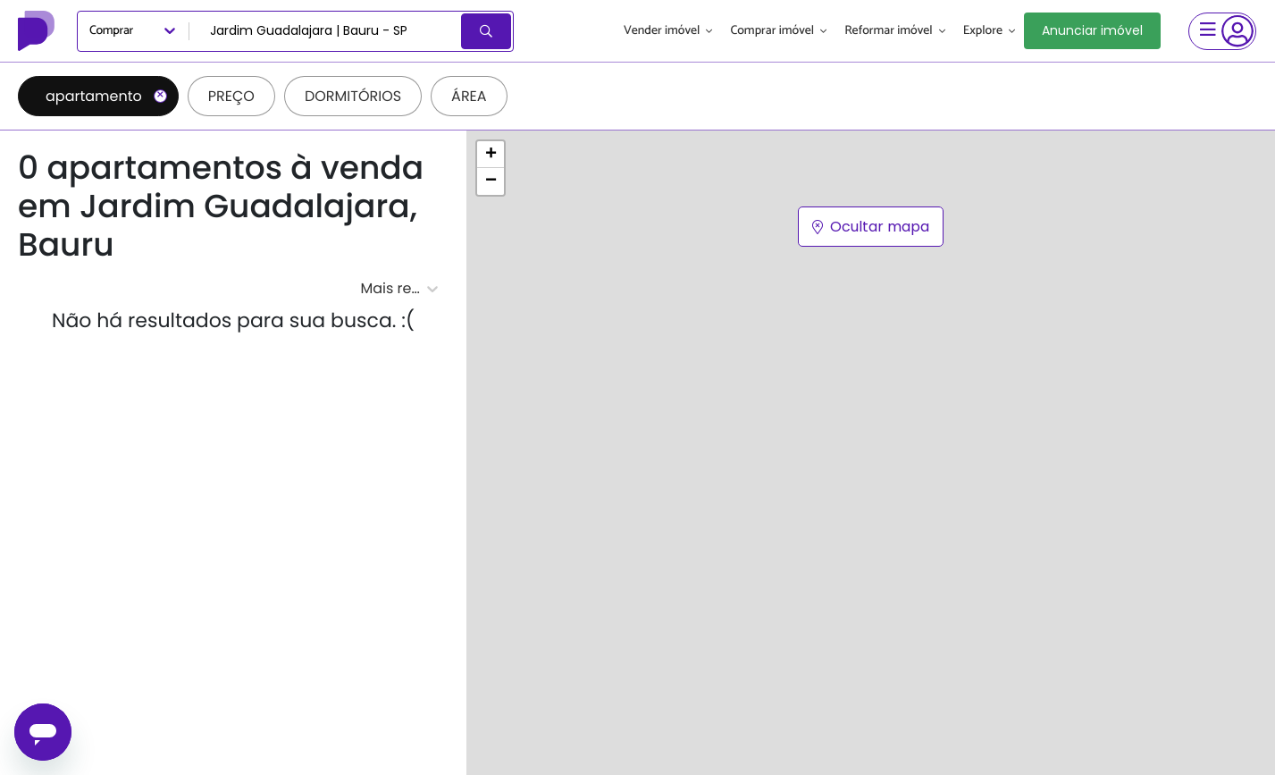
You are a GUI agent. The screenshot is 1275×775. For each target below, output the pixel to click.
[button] (490, 154)
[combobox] (326, 31)
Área (469, 96)
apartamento (106, 96)
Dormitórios (353, 96)
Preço (231, 96)
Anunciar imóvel (1092, 30)
